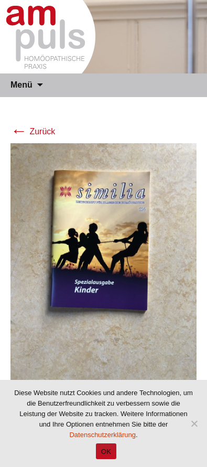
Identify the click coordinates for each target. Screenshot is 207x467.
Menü (21, 84)
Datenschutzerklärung (102, 435)
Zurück (32, 131)
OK (106, 451)
